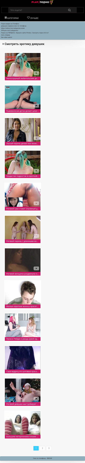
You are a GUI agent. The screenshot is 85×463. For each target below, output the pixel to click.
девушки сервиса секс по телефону (13, 26)
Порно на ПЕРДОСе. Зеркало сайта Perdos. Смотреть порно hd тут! (25, 33)
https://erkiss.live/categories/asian (13, 28)
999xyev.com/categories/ (9, 30)
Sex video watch (6, 37)
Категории (12, 17)
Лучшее (32, 17)
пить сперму (5, 35)
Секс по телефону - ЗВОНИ (42, 458)
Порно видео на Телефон (10, 24)
